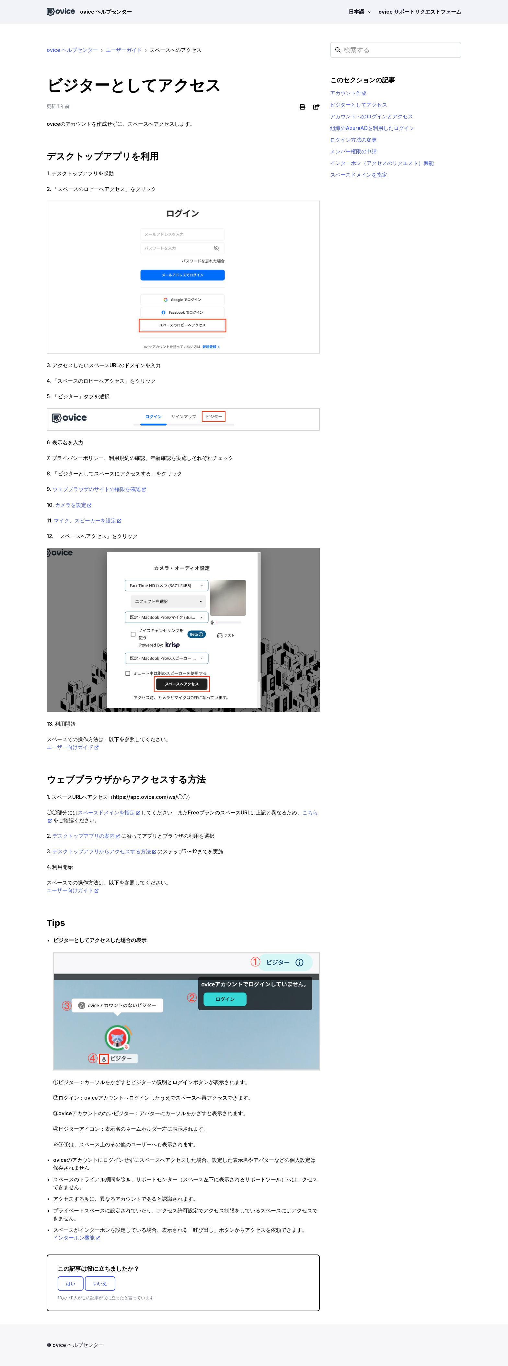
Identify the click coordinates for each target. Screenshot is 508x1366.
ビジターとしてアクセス (358, 104)
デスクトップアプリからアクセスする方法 (101, 851)
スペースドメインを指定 (106, 812)
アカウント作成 (348, 93)
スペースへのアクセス (176, 50)
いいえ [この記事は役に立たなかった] (100, 1283)
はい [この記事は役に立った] (70, 1283)
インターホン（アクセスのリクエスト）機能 (382, 163)
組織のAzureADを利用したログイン (372, 128)
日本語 (357, 11)
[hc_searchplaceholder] (395, 50)
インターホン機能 (74, 1237)
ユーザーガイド (124, 50)
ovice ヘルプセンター (72, 50)
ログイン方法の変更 (353, 139)
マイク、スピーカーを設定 (85, 520)
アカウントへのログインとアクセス (371, 116)
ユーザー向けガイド (70, 747)
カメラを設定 (70, 505)
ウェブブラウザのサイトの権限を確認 (96, 489)
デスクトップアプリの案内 (83, 836)
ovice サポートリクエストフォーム (419, 11)
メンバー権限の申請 (353, 151)
